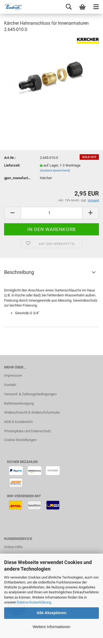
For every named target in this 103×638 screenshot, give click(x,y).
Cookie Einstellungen (20, 440)
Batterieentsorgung (19, 403)
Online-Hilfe (13, 547)
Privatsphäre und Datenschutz (27, 431)
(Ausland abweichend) (55, 170)
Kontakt (10, 385)
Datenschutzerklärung (34, 602)
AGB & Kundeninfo (18, 422)
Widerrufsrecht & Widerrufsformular (32, 412)
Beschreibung (19, 272)
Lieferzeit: (12, 165)
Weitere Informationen (51, 627)
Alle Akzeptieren (51, 613)
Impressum (13, 375)
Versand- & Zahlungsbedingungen (30, 394)
